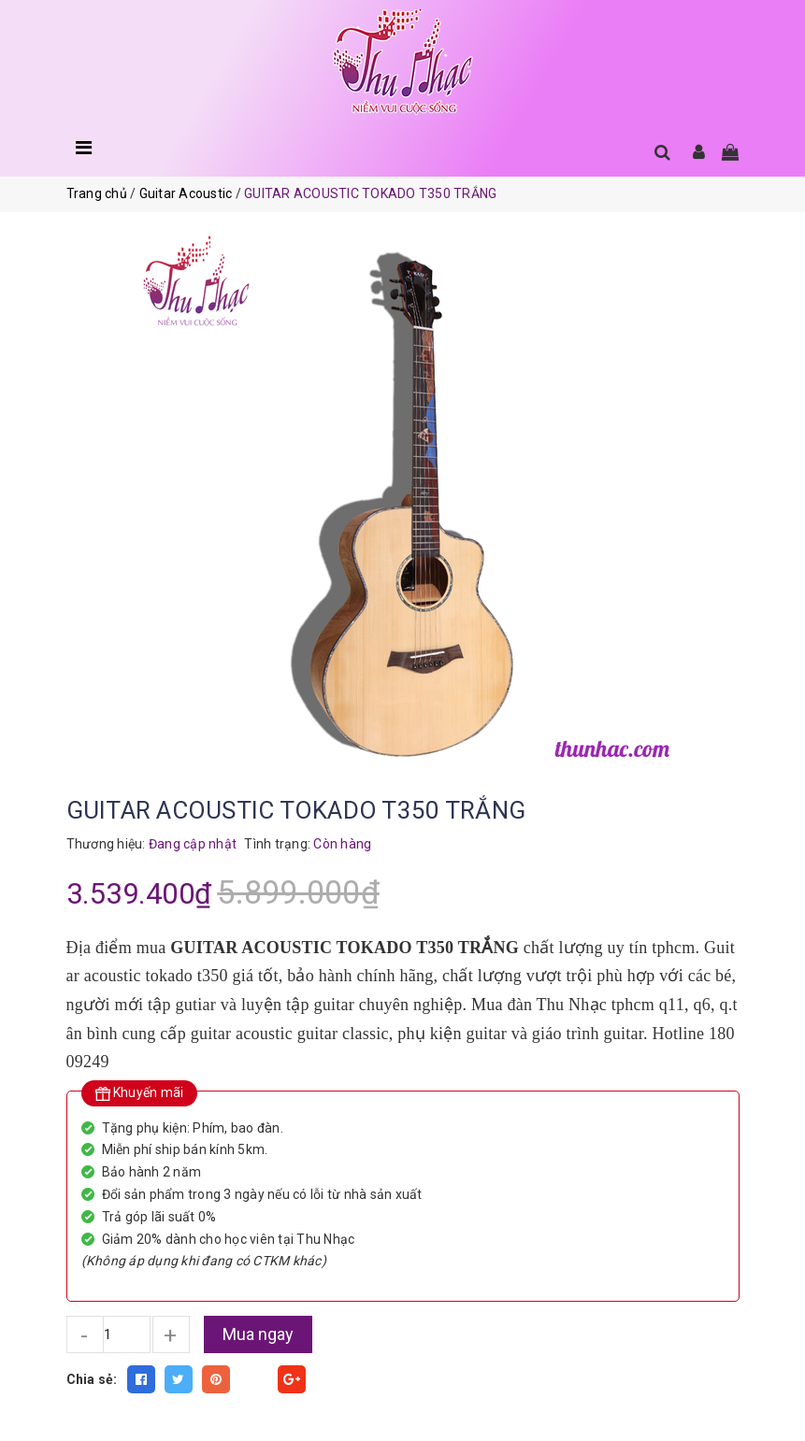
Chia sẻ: (92, 1379)
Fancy (254, 1379)
